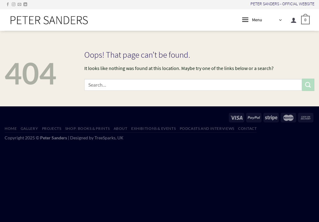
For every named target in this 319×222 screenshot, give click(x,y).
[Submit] (308, 85)
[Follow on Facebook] (8, 4)
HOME (11, 128)
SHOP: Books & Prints (87, 128)
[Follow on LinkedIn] (25, 4)
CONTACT (247, 128)
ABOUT (121, 128)
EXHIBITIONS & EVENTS (153, 128)
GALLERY (29, 128)
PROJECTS (51, 128)
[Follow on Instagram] (13, 4)
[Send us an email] (19, 4)
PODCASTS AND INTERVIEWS (207, 128)
